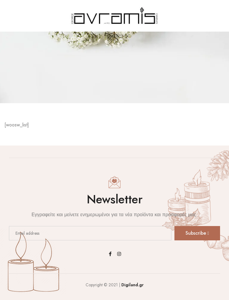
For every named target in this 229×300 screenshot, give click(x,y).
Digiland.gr (132, 285)
